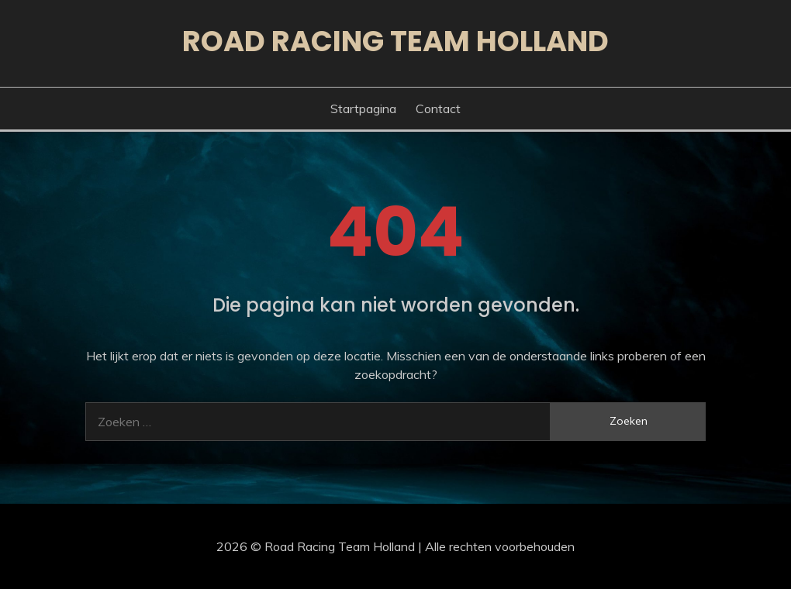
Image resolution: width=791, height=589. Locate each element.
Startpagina (363, 108)
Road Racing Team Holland (395, 41)
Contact (438, 108)
